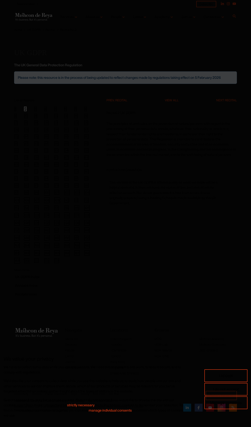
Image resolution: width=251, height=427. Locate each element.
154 (26, 245)
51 (36, 150)
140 (46, 230)
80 (86, 171)
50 (26, 150)
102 (66, 192)
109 (57, 200)
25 (16, 130)
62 (66, 157)
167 (77, 253)
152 (86, 237)
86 (66, 178)
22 (66, 122)
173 (57, 260)
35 (36, 136)
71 (76, 164)
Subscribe (206, 4)
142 (66, 230)
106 (26, 200)
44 (46, 143)
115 (36, 207)
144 (86, 230)
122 (26, 215)
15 (76, 116)
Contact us (212, 16)
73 (16, 171)
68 (46, 164)
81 (16, 178)
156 (46, 245)
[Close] (233, 75)
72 (86, 164)
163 (37, 253)
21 (56, 122)
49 (16, 150)
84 (46, 178)
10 (25, 116)
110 (66, 200)
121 (16, 215)
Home (18, 29)
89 (16, 185)
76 (46, 171)
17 (16, 122)
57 (16, 157)
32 (86, 130)
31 (76, 130)
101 (57, 192)
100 (46, 192)
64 (86, 157)
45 (56, 143)
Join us (186, 16)
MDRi (158, 339)
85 (56, 178)
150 (66, 237)
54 (66, 150)
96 (86, 185)
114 (26, 207)
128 (86, 215)
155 (37, 245)
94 (66, 185)
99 (36, 192)
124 (46, 215)
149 (57, 237)
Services (67, 16)
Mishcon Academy (211, 339)
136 (86, 222)
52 (46, 150)
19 (36, 122)
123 (37, 215)
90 (26, 185)
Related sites (26, 4)
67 (36, 164)
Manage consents (226, 402)
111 (76, 200)
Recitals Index (26, 294)
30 (66, 130)
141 (56, 230)
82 (26, 178)
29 (56, 130)
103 (77, 192)
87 (76, 178)
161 (17, 253)
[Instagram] (228, 3)
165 (57, 253)
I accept (226, 375)
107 (37, 200)
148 (46, 237)
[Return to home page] (33, 17)
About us (92, 16)
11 (36, 116)
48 (86, 143)
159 (77, 245)
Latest (138, 16)
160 (87, 245)
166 (67, 253)
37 (56, 136)
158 (66, 245)
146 (26, 237)
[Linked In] (222, 3)
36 (46, 136)
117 (56, 207)
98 (26, 192)
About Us (71, 339)
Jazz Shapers (208, 350)
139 (37, 230)
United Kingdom (121, 339)
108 (46, 200)
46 (66, 143)
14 (65, 116)
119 (77, 207)
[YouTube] (234, 3)
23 (76, 122)
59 (36, 157)
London (117, 344)
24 (86, 122)
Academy (162, 16)
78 (66, 171)
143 (77, 230)
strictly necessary (81, 405)
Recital (50, 29)
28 (46, 130)
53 (56, 150)
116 (46, 207)
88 (86, 178)
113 (16, 207)
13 (56, 116)
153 (17, 245)
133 (57, 222)
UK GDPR (33, 29)
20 (46, 122)
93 (56, 185)
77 (56, 171)
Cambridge (119, 350)
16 (86, 116)
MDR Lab (161, 344)
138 (26, 230)
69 (57, 164)
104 (86, 192)
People (116, 16)
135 (77, 222)
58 (26, 157)
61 (56, 157)
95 (76, 185)
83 (36, 178)
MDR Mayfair (164, 350)
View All (172, 100)
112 (86, 200)
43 (36, 143)
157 (57, 245)
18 (25, 122)
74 (25, 171)
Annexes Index (26, 285)
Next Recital (226, 100)
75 (36, 171)
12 (45, 116)
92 (46, 185)
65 (16, 164)
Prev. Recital (116, 100)
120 (86, 207)
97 (16, 192)
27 (36, 130)
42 (26, 143)
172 (46, 260)
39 (76, 136)
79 (76, 171)
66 (26, 164)
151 (76, 237)
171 (36, 260)
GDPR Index (27, 276)
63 (76, 157)
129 (17, 222)
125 (57, 215)
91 (36, 185)
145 (17, 237)
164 (46, 253)
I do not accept (226, 389)
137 (17, 230)
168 (86, 253)
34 (26, 136)
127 (77, 215)
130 (26, 222)
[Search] (234, 17)
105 (17, 200)
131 (36, 222)
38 (66, 136)
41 (16, 143)
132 (46, 222)
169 (17, 260)
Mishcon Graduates (212, 344)
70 (66, 164)
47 (76, 143)
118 (66, 207)
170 (26, 260)
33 (16, 136)
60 (46, 157)
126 (66, 215)
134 (66, 222)
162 (26, 253)
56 (86, 150)
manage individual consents (110, 410)
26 (26, 130)
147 (37, 237)
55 (76, 150)
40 (86, 136)
